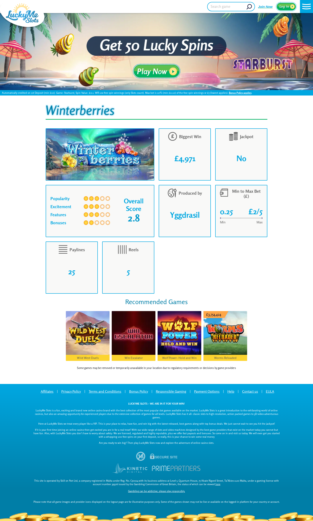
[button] (306, 6)
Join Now (265, 6)
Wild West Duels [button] (88, 358)
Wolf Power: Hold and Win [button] (179, 358)
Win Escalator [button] (134, 358)
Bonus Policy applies (240, 92)
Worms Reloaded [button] (225, 358)
